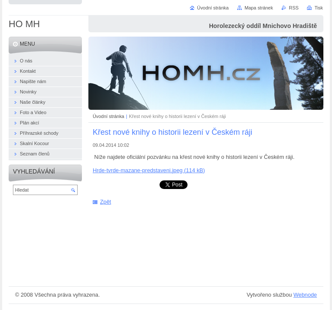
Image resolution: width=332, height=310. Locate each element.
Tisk (318, 7)
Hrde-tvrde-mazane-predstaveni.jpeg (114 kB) (149, 170)
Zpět (105, 201)
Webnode (305, 294)
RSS (293, 7)
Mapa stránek (258, 7)
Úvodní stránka (108, 116)
